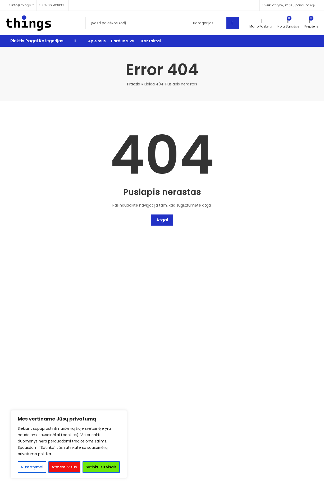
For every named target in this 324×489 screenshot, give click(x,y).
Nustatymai (32, 467)
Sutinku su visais (101, 467)
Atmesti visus (64, 467)
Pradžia (133, 84)
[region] (69, 444)
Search (232, 23)
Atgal (162, 220)
